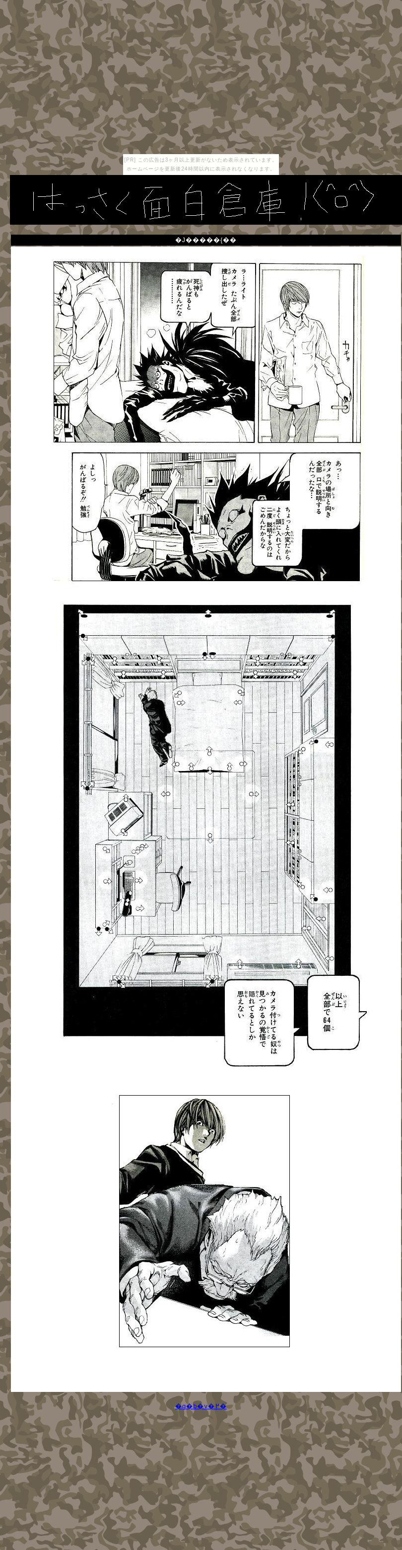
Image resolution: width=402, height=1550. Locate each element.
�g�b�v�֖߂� (201, 1406)
